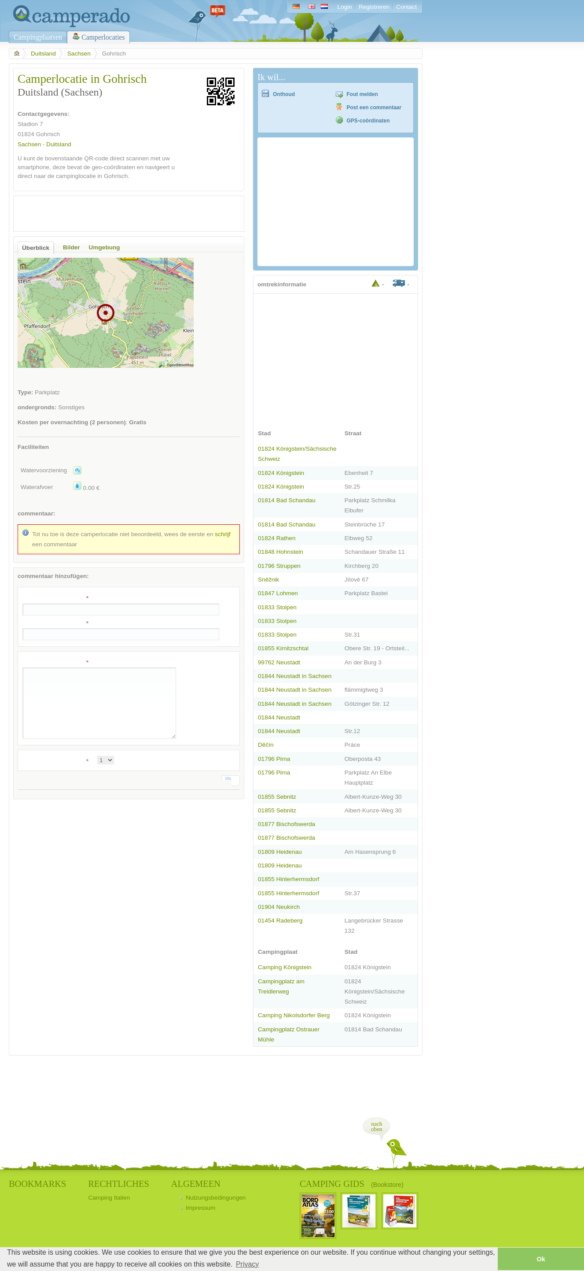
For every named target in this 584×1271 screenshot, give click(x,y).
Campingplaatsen (38, 37)
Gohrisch (48, 134)
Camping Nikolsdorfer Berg (294, 1015)
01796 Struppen (279, 566)
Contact (406, 7)
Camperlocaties (103, 37)
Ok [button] (540, 1259)
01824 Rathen (277, 538)
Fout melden (362, 94)
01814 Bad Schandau (287, 500)
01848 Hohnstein (280, 551)
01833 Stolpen (277, 607)
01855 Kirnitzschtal (283, 648)
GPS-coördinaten (368, 121)
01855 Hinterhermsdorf (288, 879)
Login (345, 7)
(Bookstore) (387, 1184)
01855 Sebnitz (277, 796)
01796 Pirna (274, 759)
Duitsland (43, 53)
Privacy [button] (247, 1264)
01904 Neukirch (279, 907)
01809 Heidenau (280, 852)
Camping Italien (109, 1197)
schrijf (223, 534)
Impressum (200, 1207)
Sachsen (79, 53)
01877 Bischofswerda (286, 824)
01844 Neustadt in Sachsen (294, 676)
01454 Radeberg (280, 920)
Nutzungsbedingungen (216, 1197)
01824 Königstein (281, 473)
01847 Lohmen (278, 593)
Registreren (374, 7)
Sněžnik (268, 579)
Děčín (266, 744)
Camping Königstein (285, 967)
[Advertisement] (121, 213)
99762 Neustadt (279, 662)
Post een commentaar (374, 107)
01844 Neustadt (279, 717)
